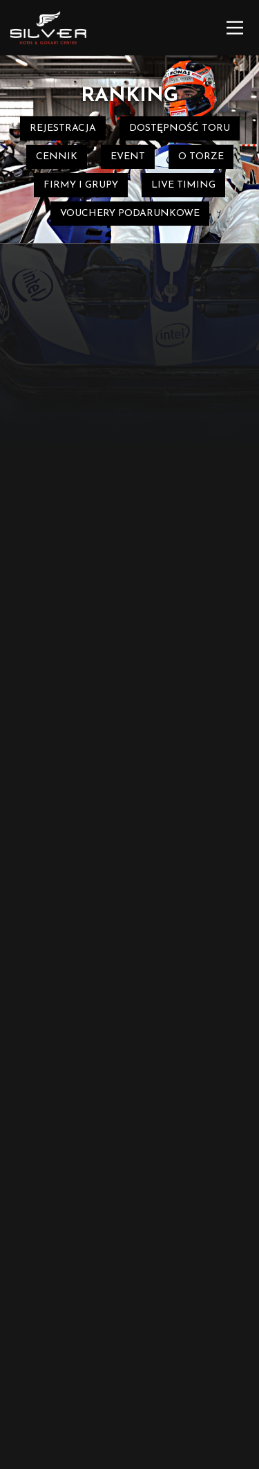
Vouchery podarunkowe (130, 213)
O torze (201, 157)
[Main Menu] (235, 28)
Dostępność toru (179, 128)
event (128, 157)
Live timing (183, 185)
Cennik (56, 157)
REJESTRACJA (63, 128)
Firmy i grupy (81, 185)
